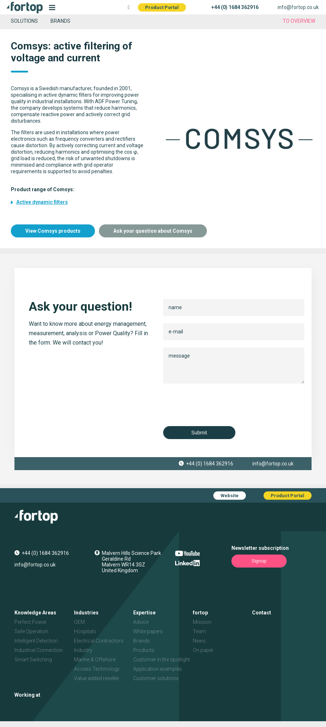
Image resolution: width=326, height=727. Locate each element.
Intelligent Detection (36, 641)
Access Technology (96, 669)
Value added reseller (96, 678)
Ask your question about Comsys (152, 231)
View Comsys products (53, 231)
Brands (60, 21)
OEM (79, 622)
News (199, 641)
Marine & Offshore (95, 659)
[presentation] (218, 405)
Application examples (157, 669)
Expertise (144, 613)
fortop (200, 613)
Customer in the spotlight (161, 659)
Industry (83, 650)
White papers (148, 631)
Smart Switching (33, 659)
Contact (261, 613)
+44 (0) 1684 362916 (234, 7)
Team (199, 631)
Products (144, 650)
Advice (140, 622)
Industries (86, 613)
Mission (202, 622)
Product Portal (162, 7)
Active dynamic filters (42, 202)
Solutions (24, 21)
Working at (27, 695)
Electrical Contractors (98, 641)
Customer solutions (156, 678)
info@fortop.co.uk (298, 7)
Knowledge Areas (35, 613)
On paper (203, 650)
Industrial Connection (38, 650)
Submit (199, 432)
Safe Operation (31, 631)
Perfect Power (30, 622)
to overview (299, 21)
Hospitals (85, 631)
